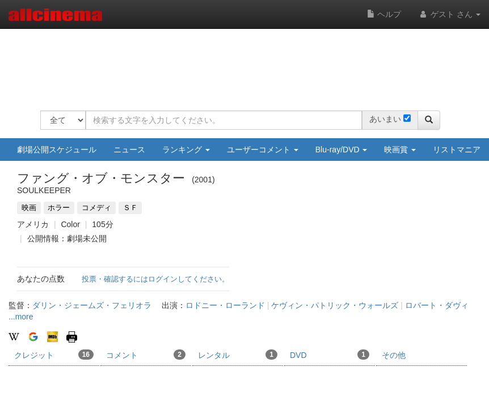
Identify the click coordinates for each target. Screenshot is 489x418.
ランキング (186, 149)
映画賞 (400, 149)
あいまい (385, 119)
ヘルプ (384, 14)
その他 (394, 355)
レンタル (237, 354)
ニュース (129, 149)
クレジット (54, 354)
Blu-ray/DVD (341, 149)
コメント (146, 354)
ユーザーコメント (262, 149)
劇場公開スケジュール (56, 149)
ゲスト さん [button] (449, 14)
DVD (329, 354)
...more (21, 316)
